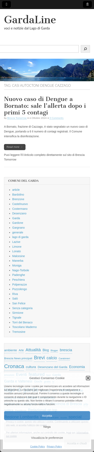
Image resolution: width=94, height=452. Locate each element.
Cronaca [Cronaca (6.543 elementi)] (14, 366)
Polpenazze (19, 284)
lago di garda (20, 237)
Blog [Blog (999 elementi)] (45, 350)
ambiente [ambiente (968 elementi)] (10, 350)
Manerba (17, 260)
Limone (16, 246)
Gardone (17, 222)
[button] (88, 378)
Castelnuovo (20, 204)
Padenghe (18, 274)
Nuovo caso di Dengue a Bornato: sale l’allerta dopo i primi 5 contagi (45, 105)
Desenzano (19, 213)
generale (17, 232)
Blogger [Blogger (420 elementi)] (54, 350)
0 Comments (57, 117)
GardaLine (30, 20)
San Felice (18, 303)
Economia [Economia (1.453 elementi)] (77, 367)
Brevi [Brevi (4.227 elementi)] (39, 357)
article (16, 189)
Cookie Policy (37, 446)
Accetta (47, 415)
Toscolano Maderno (24, 327)
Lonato (16, 251)
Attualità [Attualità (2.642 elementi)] (33, 349)
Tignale (16, 317)
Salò (15, 298)
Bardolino (18, 194)
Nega (47, 426)
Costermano (19, 208)
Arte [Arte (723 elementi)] (21, 350)
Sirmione (17, 312)
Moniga (16, 265)
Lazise (16, 241)
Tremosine (18, 331)
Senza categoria (22, 308)
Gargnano (18, 227)
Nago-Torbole (20, 270)
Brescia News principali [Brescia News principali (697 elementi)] (18, 358)
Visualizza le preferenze (47, 437)
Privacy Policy (54, 446)
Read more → (15, 146)
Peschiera (18, 279)
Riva (15, 294)
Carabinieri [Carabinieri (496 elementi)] (64, 358)
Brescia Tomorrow (16, 117)
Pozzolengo (19, 289)
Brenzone (18, 199)
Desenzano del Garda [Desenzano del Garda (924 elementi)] (52, 367)
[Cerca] (85, 49)
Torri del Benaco (22, 322)
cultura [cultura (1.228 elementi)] (31, 367)
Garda (16, 218)
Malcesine (18, 256)
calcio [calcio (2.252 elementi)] (51, 358)
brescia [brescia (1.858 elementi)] (66, 350)
